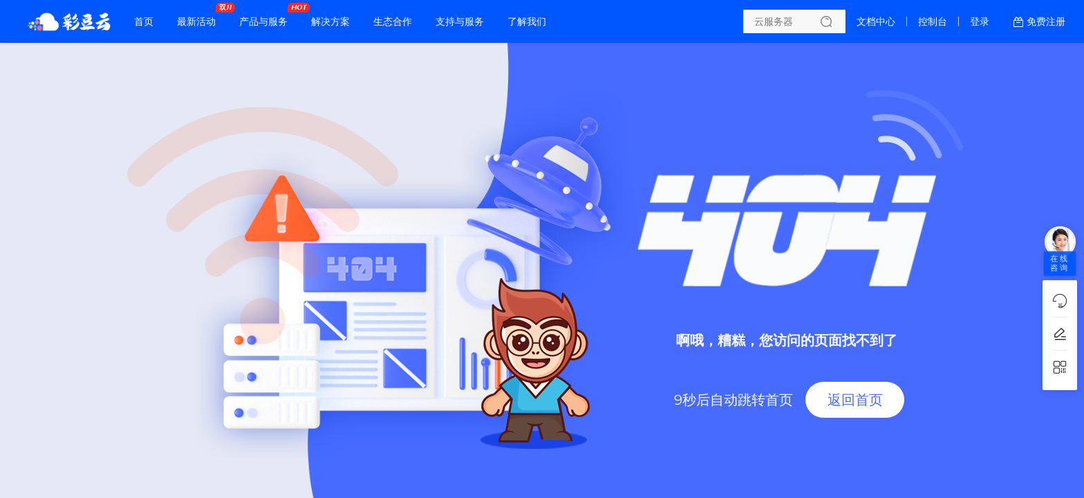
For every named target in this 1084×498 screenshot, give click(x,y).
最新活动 (200, 16)
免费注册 (1046, 21)
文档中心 (876, 21)
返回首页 (855, 399)
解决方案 (330, 21)
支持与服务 (460, 21)
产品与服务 (267, 16)
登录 (979, 21)
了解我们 (526, 21)
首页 (143, 21)
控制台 (932, 21)
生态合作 (392, 21)
